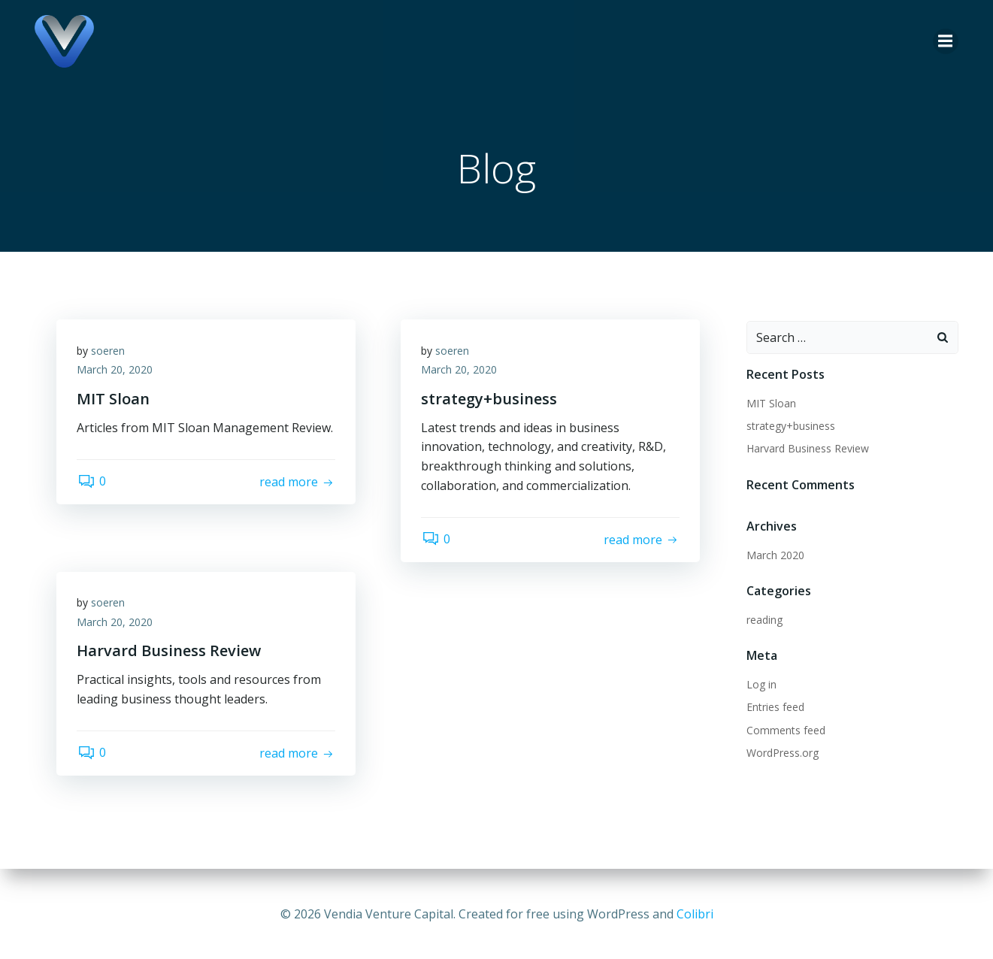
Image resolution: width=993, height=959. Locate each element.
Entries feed (774, 707)
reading (763, 620)
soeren (110, 353)
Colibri (695, 914)
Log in (760, 685)
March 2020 (774, 556)
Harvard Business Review (806, 449)
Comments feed (784, 731)
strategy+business (789, 426)
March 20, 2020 (117, 373)
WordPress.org (781, 753)
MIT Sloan (770, 404)
